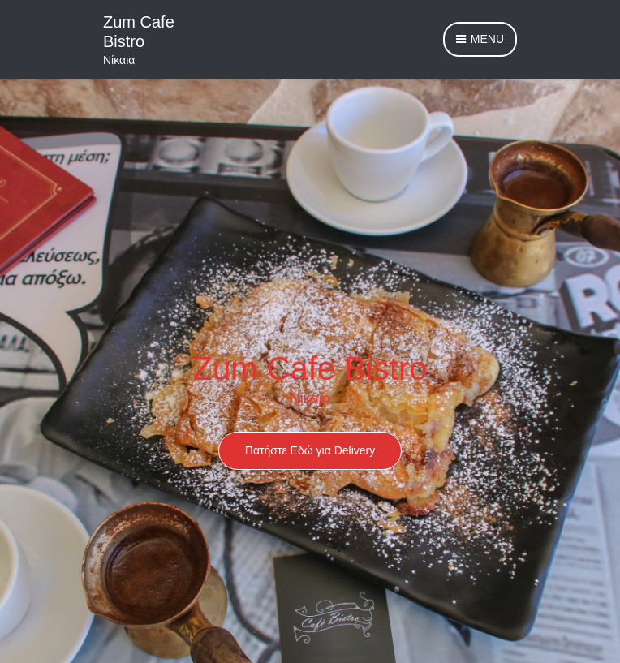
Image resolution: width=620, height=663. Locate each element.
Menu (480, 39)
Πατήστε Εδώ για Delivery (310, 450)
